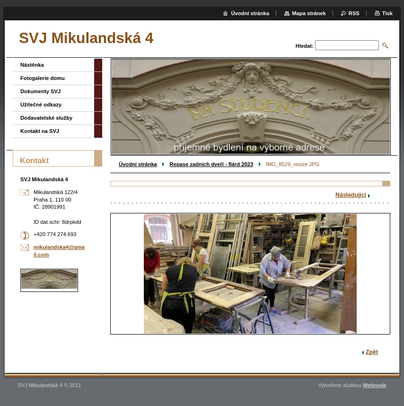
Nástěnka (32, 65)
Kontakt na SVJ (39, 131)
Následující (350, 195)
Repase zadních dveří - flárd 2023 (212, 164)
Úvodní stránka (138, 164)
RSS (354, 13)
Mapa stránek (309, 13)
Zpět (372, 352)
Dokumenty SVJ (40, 91)
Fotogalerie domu (42, 78)
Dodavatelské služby (46, 118)
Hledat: (305, 46)
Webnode (374, 385)
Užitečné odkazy (40, 104)
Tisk (387, 13)
